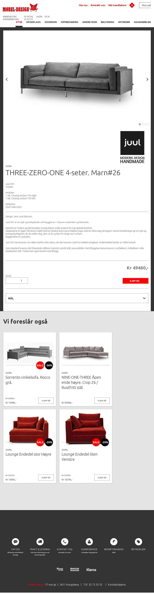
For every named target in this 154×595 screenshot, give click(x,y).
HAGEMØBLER (142, 22)
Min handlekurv (117, 5)
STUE (19, 22)
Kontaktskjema (117, 585)
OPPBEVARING (69, 22)
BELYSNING (107, 22)
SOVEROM (51, 22)
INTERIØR (124, 22)
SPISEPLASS (33, 22)
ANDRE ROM (89, 22)
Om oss (83, 5)
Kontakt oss (98, 5)
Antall (8, 276)
